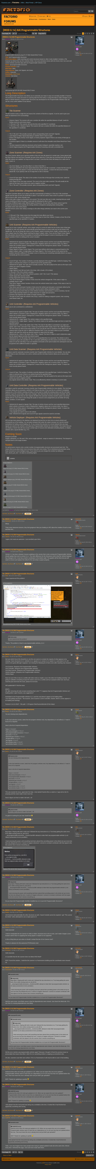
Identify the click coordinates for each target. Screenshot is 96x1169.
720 (80, 52)
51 (79, 525)
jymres (77, 654)
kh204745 (77, 1066)
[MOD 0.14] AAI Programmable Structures (26, 30)
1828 (80, 715)
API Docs (38, 2)
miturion (77, 534)
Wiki (22, 2)
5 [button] (91, 33)
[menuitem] (41, 16)
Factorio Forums (11, 19)
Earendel (77, 45)
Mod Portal (29, 2)
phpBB (43, 1162)
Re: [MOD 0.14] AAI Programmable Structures (18, 519)
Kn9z (76, 573)
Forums (15, 2)
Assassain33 (78, 967)
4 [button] (89, 33)
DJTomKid (78, 948)
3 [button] (87, 33)
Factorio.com (6, 2)
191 (80, 931)
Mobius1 (77, 925)
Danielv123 (78, 519)
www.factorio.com (9, 24)
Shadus (77, 910)
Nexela (77, 709)
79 (79, 540)
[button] (93, 33)
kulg (76, 826)
